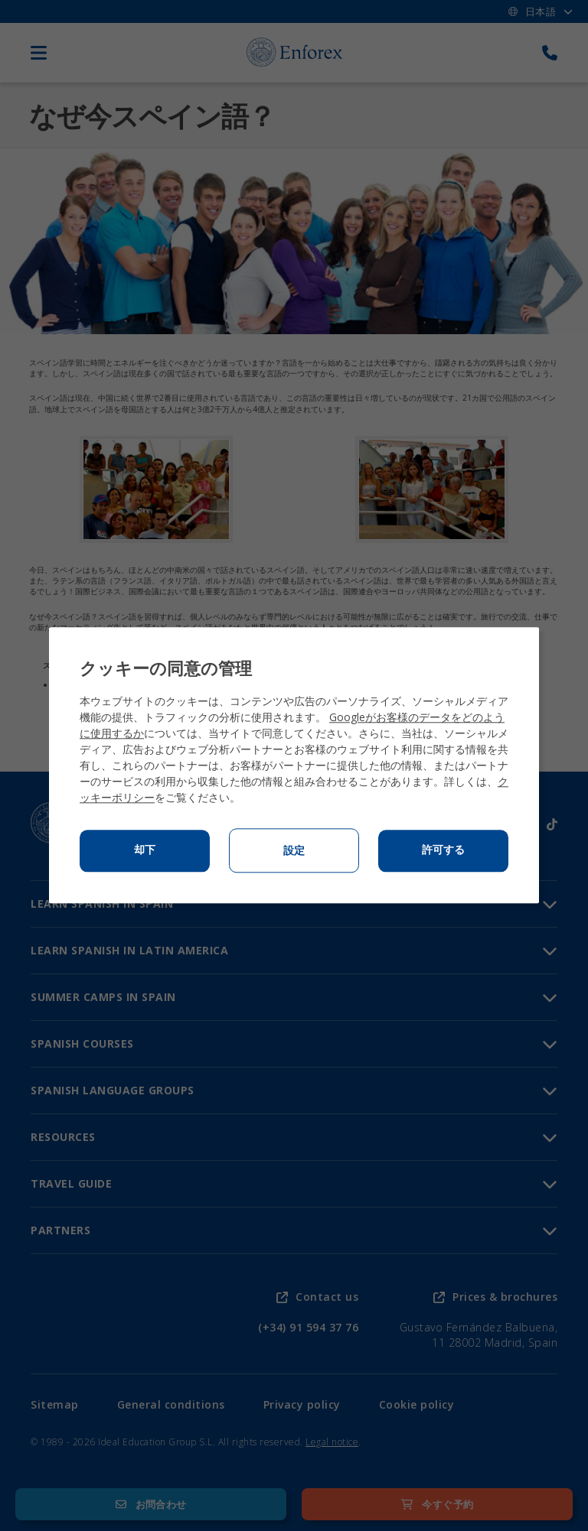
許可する (443, 850)
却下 (144, 850)
